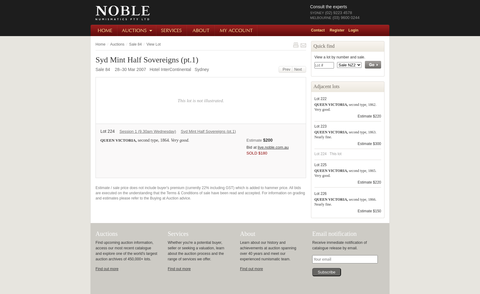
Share (303, 45)
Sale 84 (135, 44)
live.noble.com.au (273, 147)
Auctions (137, 30)
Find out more (107, 269)
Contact (318, 30)
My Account (236, 30)
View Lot (153, 44)
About (201, 30)
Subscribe (327, 272)
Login (353, 30)
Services (172, 30)
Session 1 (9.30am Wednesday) (147, 131)
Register (337, 30)
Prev (286, 69)
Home (104, 30)
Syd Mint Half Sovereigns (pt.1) (208, 131)
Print (295, 45)
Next (299, 69)
